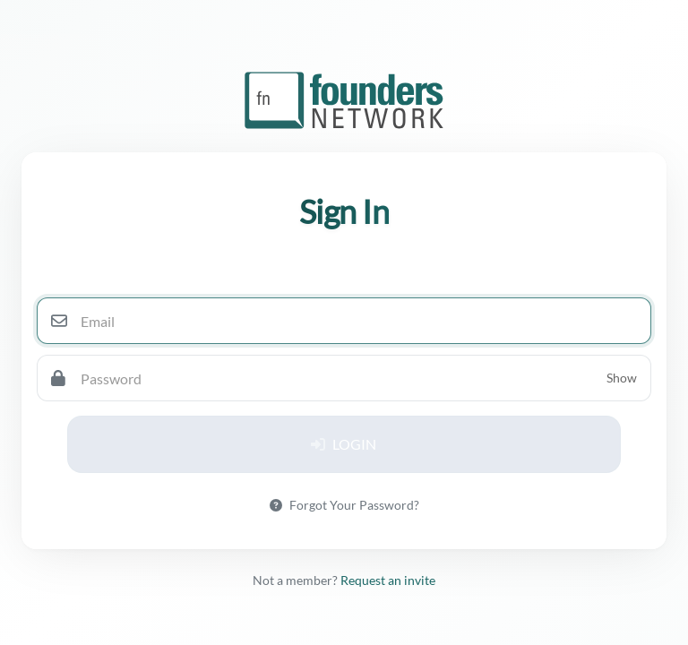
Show (621, 377)
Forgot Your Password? (344, 504)
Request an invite (387, 580)
